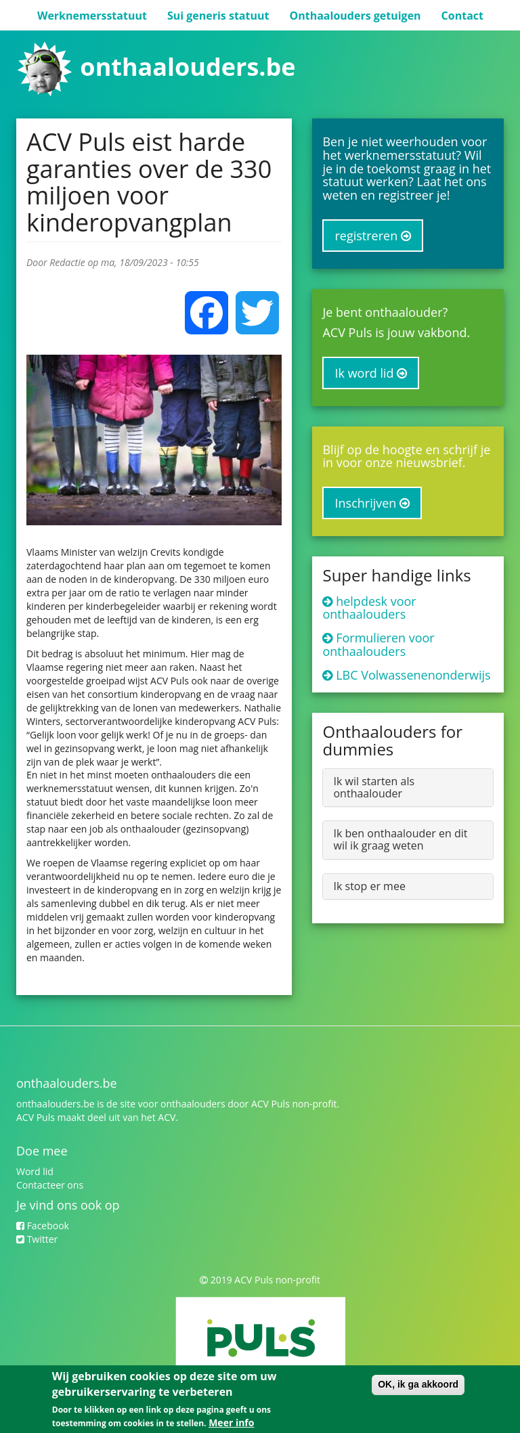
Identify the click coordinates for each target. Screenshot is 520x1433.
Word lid (34, 1171)
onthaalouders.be (187, 66)
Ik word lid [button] (370, 373)
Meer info (231, 1422)
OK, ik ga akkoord (418, 1384)
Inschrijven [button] (372, 503)
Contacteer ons (49, 1184)
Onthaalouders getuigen (354, 15)
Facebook (42, 1225)
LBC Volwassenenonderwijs (413, 675)
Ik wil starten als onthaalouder (373, 787)
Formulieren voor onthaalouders (378, 644)
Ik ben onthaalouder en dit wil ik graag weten (400, 839)
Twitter (37, 1239)
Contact (462, 15)
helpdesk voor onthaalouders (369, 608)
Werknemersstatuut (92, 15)
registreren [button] (372, 235)
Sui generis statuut (218, 15)
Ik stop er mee (369, 886)
